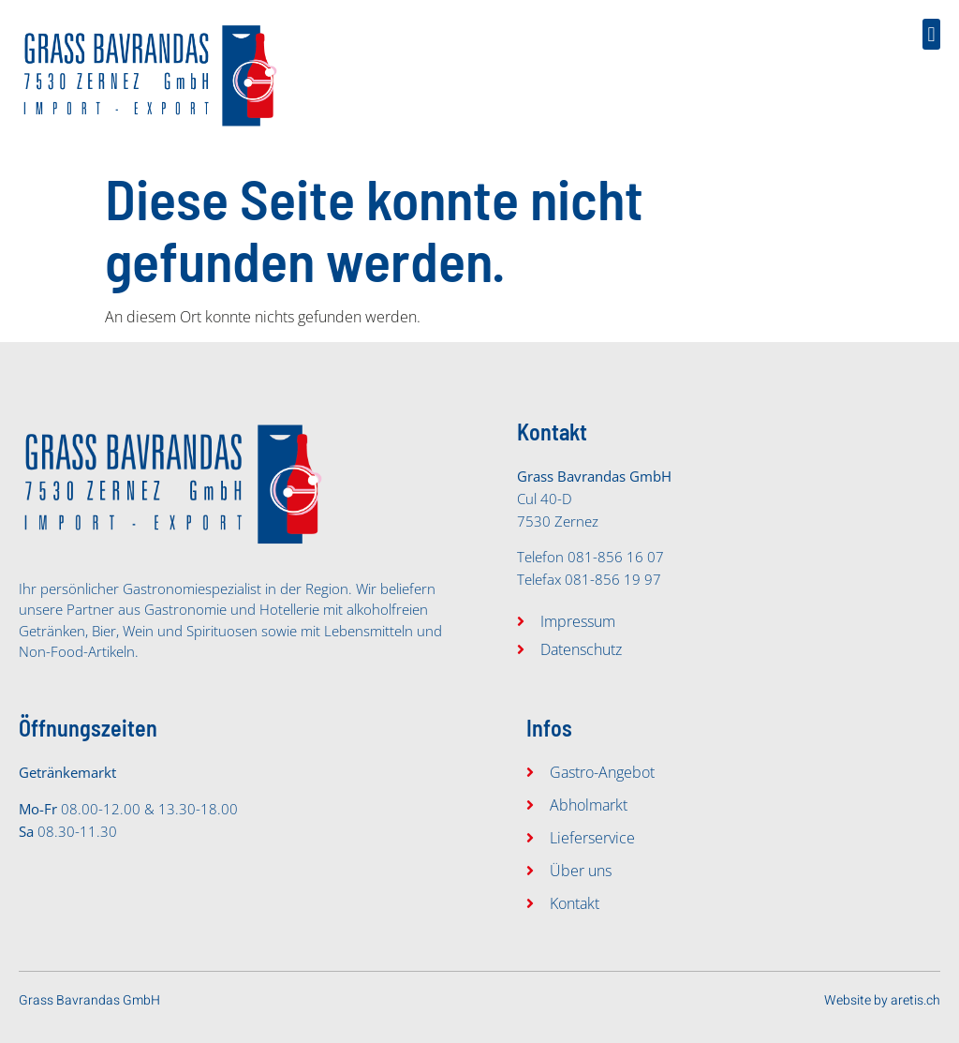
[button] (931, 34)
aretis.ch (915, 1000)
